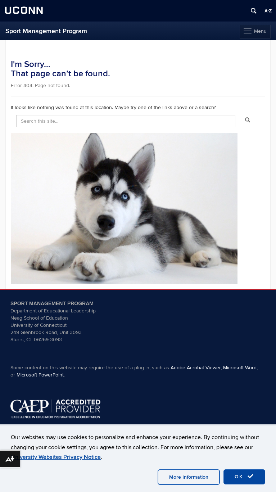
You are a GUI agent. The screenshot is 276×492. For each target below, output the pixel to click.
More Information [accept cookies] (188, 477)
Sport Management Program (46, 31)
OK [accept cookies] (244, 476)
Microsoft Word (240, 368)
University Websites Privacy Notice (56, 457)
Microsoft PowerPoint (40, 375)
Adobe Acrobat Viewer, (196, 368)
